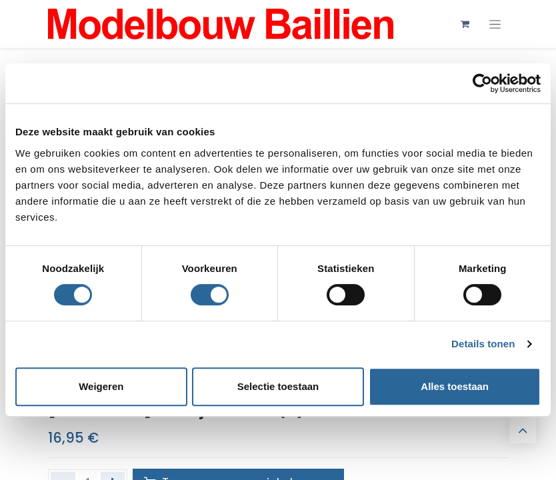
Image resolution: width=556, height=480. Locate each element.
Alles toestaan (455, 386)
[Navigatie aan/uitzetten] (495, 24)
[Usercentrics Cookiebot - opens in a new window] (482, 83)
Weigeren (101, 386)
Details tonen (483, 343)
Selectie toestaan (278, 386)
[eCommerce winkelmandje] (465, 24)
